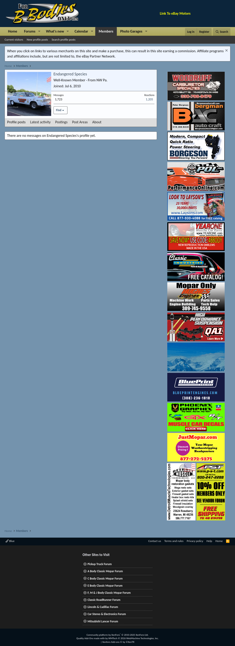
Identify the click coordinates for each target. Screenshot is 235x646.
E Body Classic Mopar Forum (104, 585)
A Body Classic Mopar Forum (105, 571)
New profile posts (37, 39)
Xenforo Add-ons (118, 642)
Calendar (81, 31)
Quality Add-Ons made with (90, 638)
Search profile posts (64, 39)
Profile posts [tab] (16, 122)
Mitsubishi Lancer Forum (102, 621)
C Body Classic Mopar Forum (105, 578)
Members (106, 31)
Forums (29, 31)
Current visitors (14, 39)
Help (209, 541)
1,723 (58, 99)
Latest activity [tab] (40, 122)
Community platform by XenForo (117, 634)
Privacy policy (195, 541)
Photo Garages (131, 31)
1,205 (149, 99)
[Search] (221, 32)
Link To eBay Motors (175, 13)
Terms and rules (173, 541)
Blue (10, 541)
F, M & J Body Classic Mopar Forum (109, 592)
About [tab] (96, 122)
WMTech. (133, 638)
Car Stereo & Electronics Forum (106, 614)
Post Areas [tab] (80, 122)
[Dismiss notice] (226, 51)
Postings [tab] (61, 122)
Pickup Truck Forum (99, 564)
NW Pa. (101, 80)
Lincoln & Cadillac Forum (102, 607)
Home (12, 31)
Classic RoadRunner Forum (103, 600)
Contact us (154, 541)
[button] (39, 31)
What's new (55, 31)
